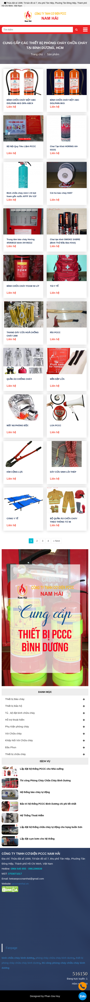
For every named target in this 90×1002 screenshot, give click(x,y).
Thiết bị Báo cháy (14, 699)
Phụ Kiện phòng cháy (17, 726)
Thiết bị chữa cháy (15, 754)
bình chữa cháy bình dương (18, 957)
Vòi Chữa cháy (13, 733)
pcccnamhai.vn (20, 883)
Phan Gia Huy (52, 996)
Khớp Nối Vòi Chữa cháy (19, 740)
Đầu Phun (10, 747)
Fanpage (11, 948)
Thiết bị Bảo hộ (13, 705)
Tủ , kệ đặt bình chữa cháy (20, 712)
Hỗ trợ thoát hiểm (14, 719)
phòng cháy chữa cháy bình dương (55, 957)
